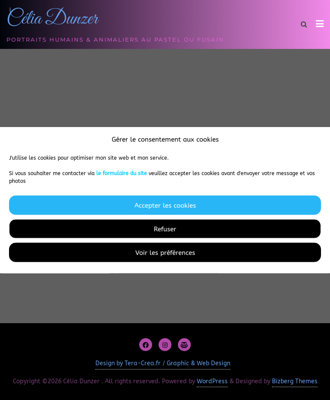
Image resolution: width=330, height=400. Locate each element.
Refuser (165, 229)
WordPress (212, 381)
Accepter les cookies (165, 205)
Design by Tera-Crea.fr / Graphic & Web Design (162, 363)
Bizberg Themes (295, 381)
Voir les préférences (165, 252)
